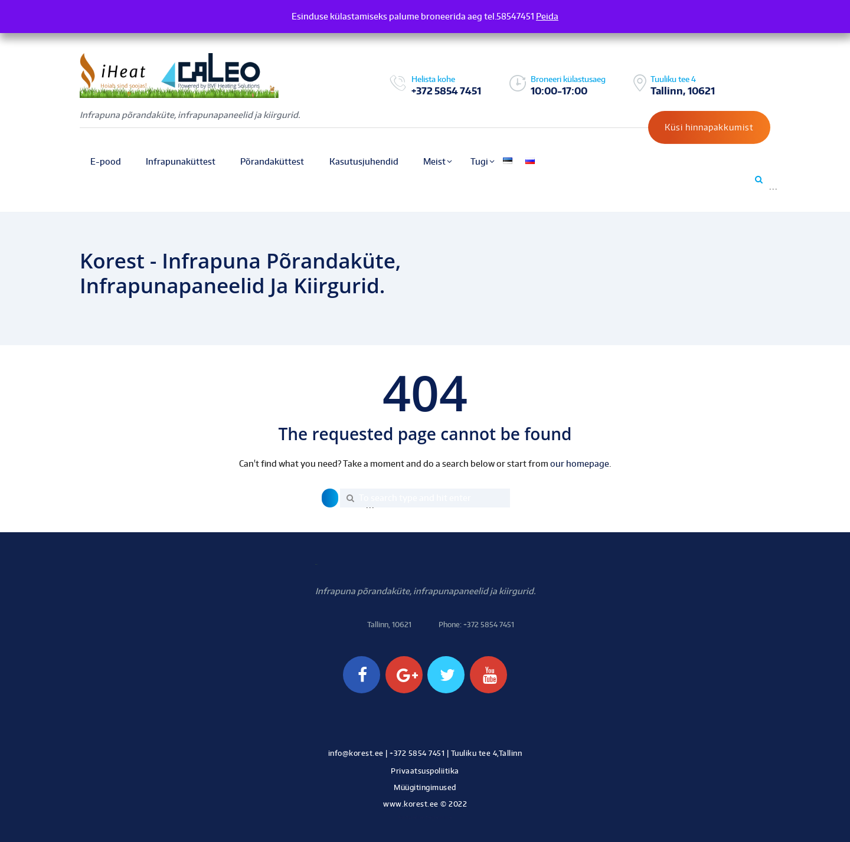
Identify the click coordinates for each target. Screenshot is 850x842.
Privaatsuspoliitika (425, 770)
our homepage (579, 463)
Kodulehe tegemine (425, 817)
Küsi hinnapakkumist (709, 127)
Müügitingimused (425, 787)
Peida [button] (547, 16)
